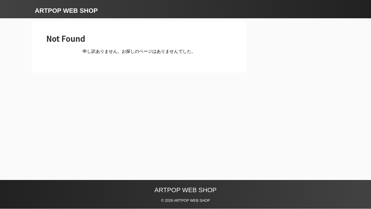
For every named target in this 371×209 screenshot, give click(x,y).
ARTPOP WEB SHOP (66, 10)
